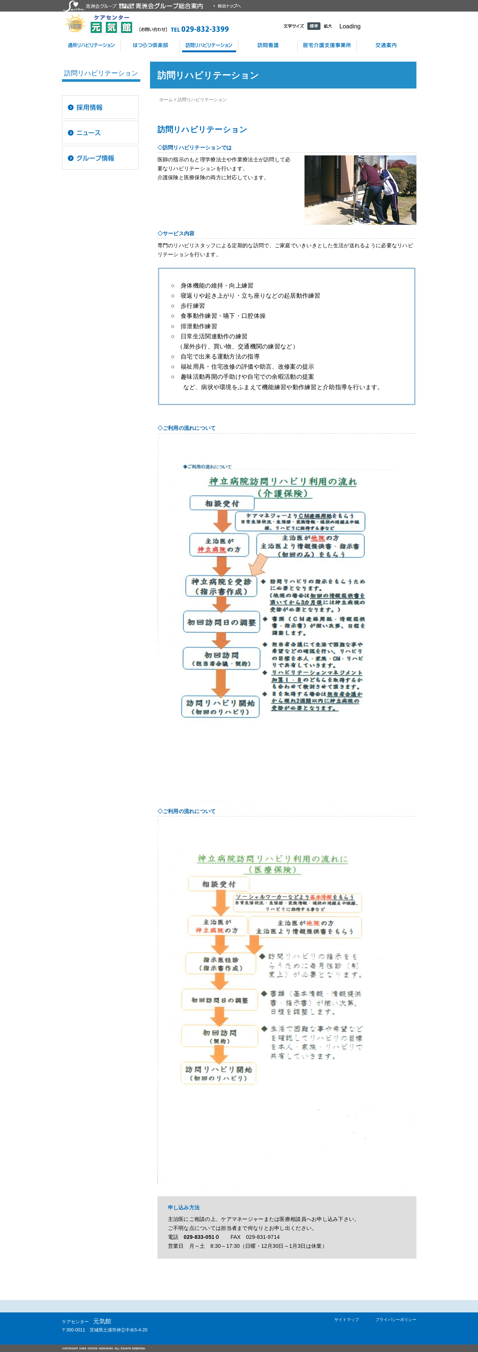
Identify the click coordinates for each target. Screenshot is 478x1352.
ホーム (166, 99)
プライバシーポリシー (395, 1319)
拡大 (328, 26)
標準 (314, 26)
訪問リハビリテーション (209, 45)
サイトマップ (346, 1319)
